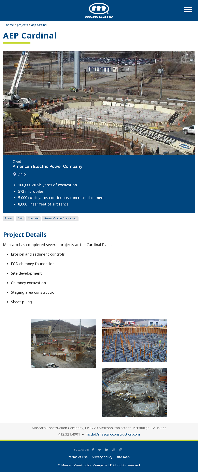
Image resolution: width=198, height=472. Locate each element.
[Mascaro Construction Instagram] (121, 449)
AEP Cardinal (39, 25)
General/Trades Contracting (60, 218)
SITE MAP (123, 457)
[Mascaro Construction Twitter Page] (99, 449)
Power (8, 218)
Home (10, 25)
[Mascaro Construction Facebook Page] (93, 449)
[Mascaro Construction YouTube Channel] (114, 449)
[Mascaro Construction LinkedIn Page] (107, 449)
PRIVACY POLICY (102, 457)
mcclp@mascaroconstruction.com (113, 434)
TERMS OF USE (78, 457)
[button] (188, 11)
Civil (20, 218)
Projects (22, 25)
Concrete (33, 218)
